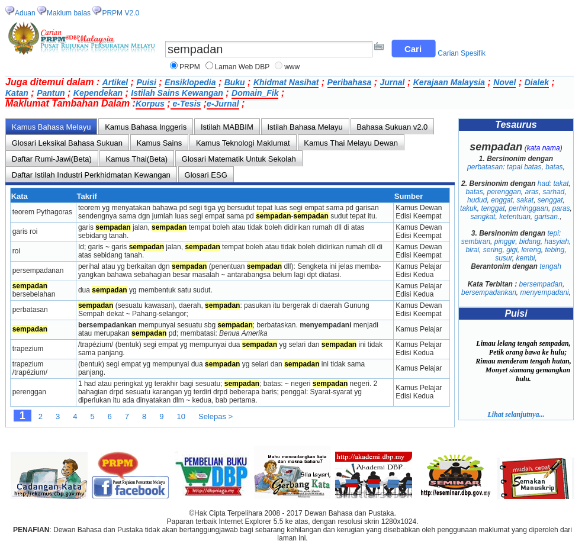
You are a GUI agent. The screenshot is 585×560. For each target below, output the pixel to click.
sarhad (554, 192)
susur (503, 258)
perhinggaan (528, 208)
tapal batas (524, 167)
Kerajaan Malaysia (449, 82)
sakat (525, 200)
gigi (512, 250)
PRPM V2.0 (120, 13)
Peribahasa (349, 82)
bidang (530, 241)
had (543, 183)
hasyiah (557, 241)
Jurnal (392, 82)
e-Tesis (186, 103)
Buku (234, 82)
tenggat (492, 208)
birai (472, 250)
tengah (550, 266)
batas (553, 167)
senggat (550, 200)
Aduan (25, 13)
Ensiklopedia (190, 82)
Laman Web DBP (242, 67)
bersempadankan (488, 292)
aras (532, 192)
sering (493, 250)
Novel (504, 82)
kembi (525, 258)
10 (181, 416)
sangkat (482, 217)
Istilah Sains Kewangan (177, 93)
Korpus (150, 103)
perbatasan (485, 167)
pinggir (504, 241)
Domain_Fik (255, 93)
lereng (531, 250)
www (292, 67)
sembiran (475, 241)
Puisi (146, 82)
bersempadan (540, 284)
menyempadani (544, 292)
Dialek (537, 82)
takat (561, 183)
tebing (555, 250)
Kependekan (98, 93)
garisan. (547, 217)
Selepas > (215, 416)
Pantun (51, 93)
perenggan (503, 192)
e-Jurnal (223, 103)
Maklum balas (69, 13)
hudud (477, 200)
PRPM (189, 67)
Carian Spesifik (462, 53)
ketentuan (515, 217)
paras (561, 208)
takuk (468, 208)
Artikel (115, 82)
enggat (502, 200)
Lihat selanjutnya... (515, 414)
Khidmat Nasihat (286, 82)
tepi (553, 233)
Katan (16, 93)
